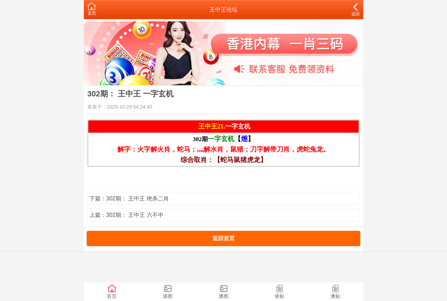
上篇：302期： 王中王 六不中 (126, 215)
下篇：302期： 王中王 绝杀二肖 (129, 198)
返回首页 (223, 238)
